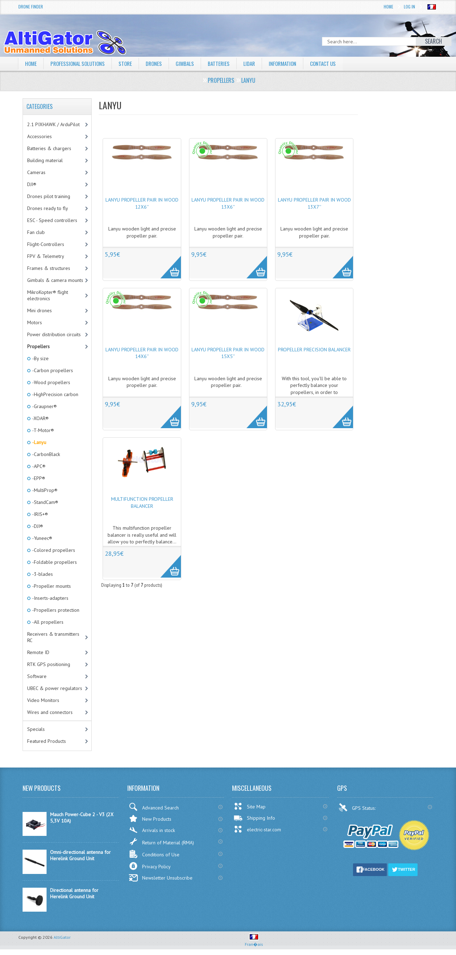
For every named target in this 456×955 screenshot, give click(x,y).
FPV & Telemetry (45, 256)
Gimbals (191, 63)
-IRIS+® (39, 514)
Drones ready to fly (47, 208)
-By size (40, 358)
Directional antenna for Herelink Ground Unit (74, 893)
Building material (45, 160)
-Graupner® (44, 406)
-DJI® (37, 526)
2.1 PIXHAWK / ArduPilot (53, 124)
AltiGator (62, 937)
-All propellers (47, 622)
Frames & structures (48, 268)
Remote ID (38, 652)
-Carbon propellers (52, 370)
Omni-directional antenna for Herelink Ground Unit (80, 855)
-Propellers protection (55, 610)
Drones (159, 63)
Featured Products (46, 741)
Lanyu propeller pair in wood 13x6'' (228, 203)
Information (293, 63)
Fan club (36, 232)
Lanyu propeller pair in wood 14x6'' (141, 353)
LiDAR (257, 63)
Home (388, 7)
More (167, 263)
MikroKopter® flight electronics (47, 295)
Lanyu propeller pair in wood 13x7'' (314, 203)
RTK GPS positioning (48, 664)
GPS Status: (358, 807)
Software (37, 676)
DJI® (31, 184)
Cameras (36, 172)
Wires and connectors (50, 712)
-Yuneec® (41, 538)
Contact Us (335, 63)
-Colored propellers (53, 550)
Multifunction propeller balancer (142, 502)
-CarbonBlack (45, 454)
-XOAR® (40, 418)
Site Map (249, 806)
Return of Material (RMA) (161, 841)
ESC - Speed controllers (52, 220)
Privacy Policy (150, 866)
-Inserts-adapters (49, 598)
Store (130, 63)
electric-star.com (257, 829)
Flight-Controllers (45, 244)
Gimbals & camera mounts (55, 280)
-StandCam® (44, 502)
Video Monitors (43, 700)
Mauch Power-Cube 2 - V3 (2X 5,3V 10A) (82, 817)
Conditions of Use (154, 854)
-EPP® (38, 478)
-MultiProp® (44, 490)
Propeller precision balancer (314, 349)
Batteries (226, 63)
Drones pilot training (48, 196)
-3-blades (42, 574)
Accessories (39, 136)
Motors (34, 322)
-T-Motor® (42, 430)
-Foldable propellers (54, 562)
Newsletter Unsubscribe (161, 878)
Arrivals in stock (152, 830)
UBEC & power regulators (54, 688)
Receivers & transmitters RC (53, 637)
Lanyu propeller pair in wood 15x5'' (228, 353)
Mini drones (39, 310)
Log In (409, 7)
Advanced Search (154, 807)
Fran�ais (254, 941)
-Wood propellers (50, 382)
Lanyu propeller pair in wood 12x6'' (141, 203)
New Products (150, 818)
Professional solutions (80, 63)
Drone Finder (30, 7)
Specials (36, 729)
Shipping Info (254, 818)
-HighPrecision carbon (54, 394)
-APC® (38, 466)
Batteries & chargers (49, 148)
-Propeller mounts (51, 586)
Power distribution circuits (54, 334)
